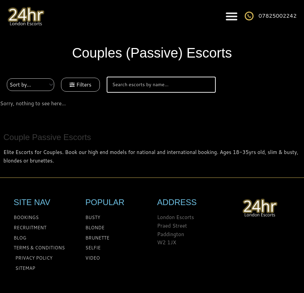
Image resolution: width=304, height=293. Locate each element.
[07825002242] (249, 16)
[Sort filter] (30, 84)
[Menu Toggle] (231, 16)
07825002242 (278, 15)
